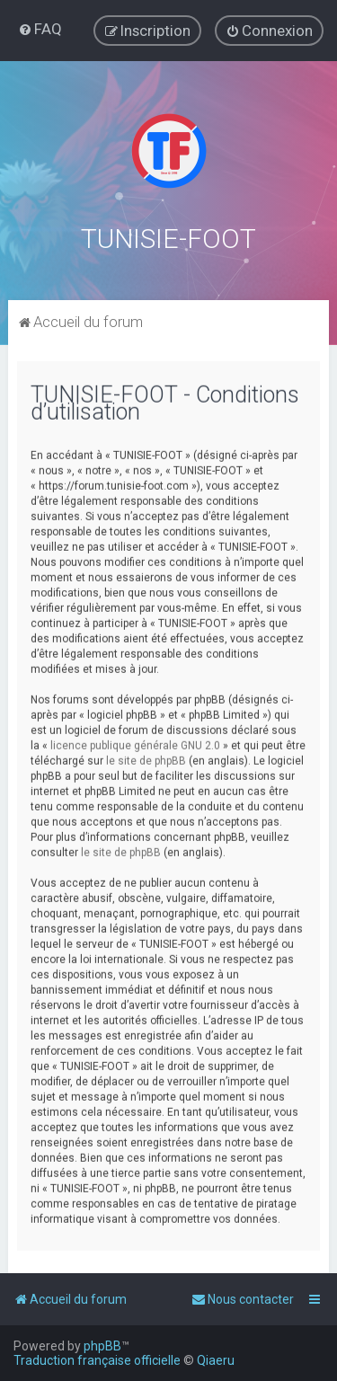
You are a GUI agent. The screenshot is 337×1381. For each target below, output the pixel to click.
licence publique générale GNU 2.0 (135, 744)
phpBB (102, 1346)
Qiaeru (216, 1360)
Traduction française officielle (97, 1360)
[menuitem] (40, 28)
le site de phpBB (146, 759)
